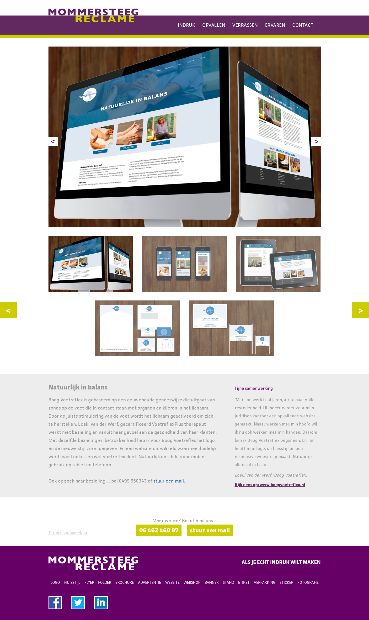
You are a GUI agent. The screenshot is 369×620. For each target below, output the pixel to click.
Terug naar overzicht (68, 533)
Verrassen (245, 25)
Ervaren (275, 25)
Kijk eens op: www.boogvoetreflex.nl (270, 485)
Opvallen (213, 25)
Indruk (186, 25)
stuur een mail (168, 481)
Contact (303, 25)
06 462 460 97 (159, 530)
